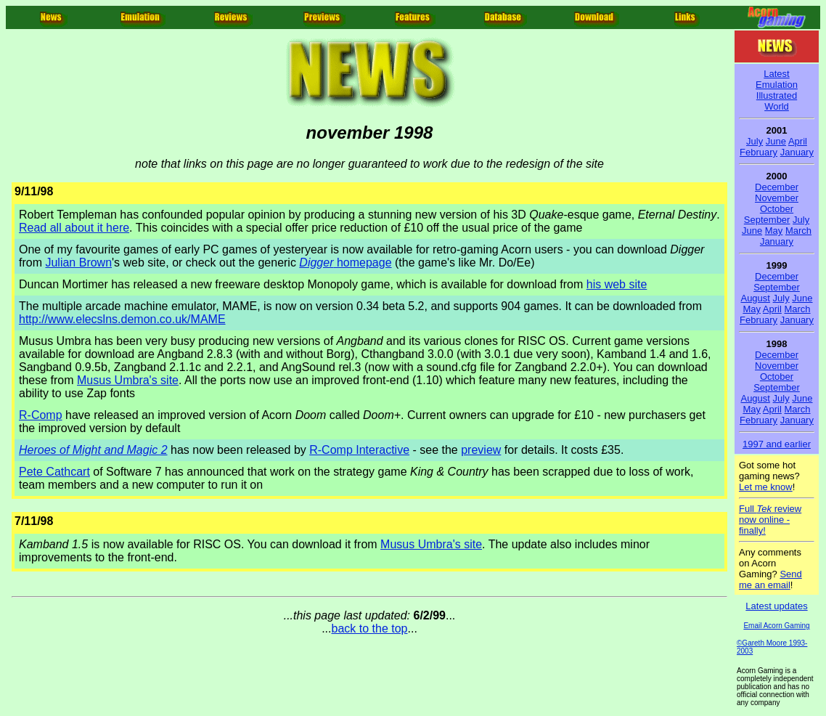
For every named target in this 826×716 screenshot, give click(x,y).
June (776, 141)
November (776, 197)
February (758, 152)
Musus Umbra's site (128, 380)
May (774, 230)
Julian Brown (78, 262)
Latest (776, 73)
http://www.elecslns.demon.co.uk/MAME (122, 319)
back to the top (370, 628)
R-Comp (40, 415)
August (754, 298)
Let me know (766, 486)
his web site (616, 284)
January (797, 152)
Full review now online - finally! (770, 519)
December (776, 187)
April (797, 141)
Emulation (777, 84)
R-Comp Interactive (359, 450)
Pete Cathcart (54, 471)
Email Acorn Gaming (776, 626)
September (767, 219)
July (754, 141)
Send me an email (770, 579)
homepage (345, 262)
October (776, 208)
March (798, 230)
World (776, 106)
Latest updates (776, 606)
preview (481, 450)
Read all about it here (74, 227)
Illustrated (776, 95)
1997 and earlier (777, 444)
